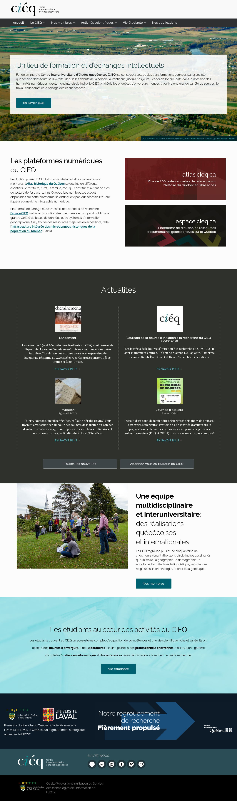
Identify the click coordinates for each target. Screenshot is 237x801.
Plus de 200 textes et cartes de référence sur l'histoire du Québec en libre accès (180, 183)
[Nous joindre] (141, 764)
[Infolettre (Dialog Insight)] (121, 764)
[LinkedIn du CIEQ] (101, 764)
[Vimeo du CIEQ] (131, 764)
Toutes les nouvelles (80, 464)
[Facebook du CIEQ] (92, 764)
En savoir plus (33, 103)
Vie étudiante (133, 22)
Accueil (18, 22)
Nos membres (61, 22)
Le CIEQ (36, 22)
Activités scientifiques (97, 22)
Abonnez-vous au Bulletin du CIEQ (157, 464)
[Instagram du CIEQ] (111, 764)
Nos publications (164, 22)
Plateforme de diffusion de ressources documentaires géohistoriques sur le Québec (180, 230)
